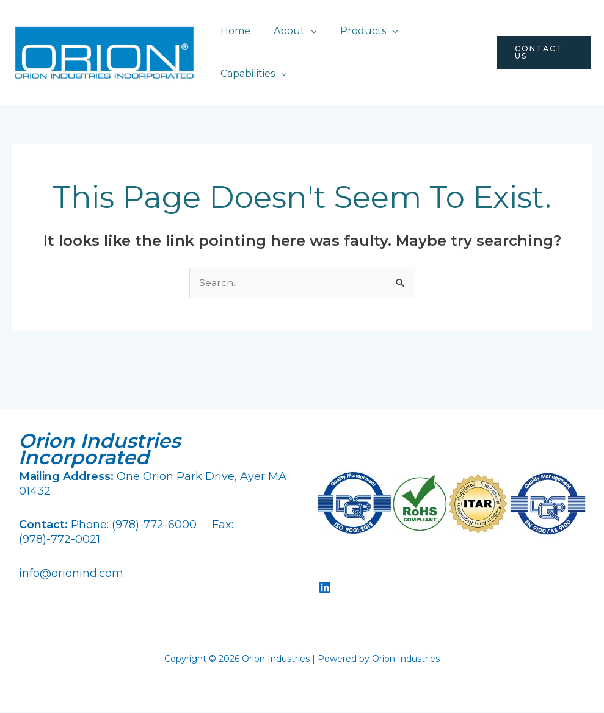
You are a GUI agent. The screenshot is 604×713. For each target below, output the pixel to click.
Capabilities (246, 73)
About (283, 31)
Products (354, 31)
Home (234, 31)
